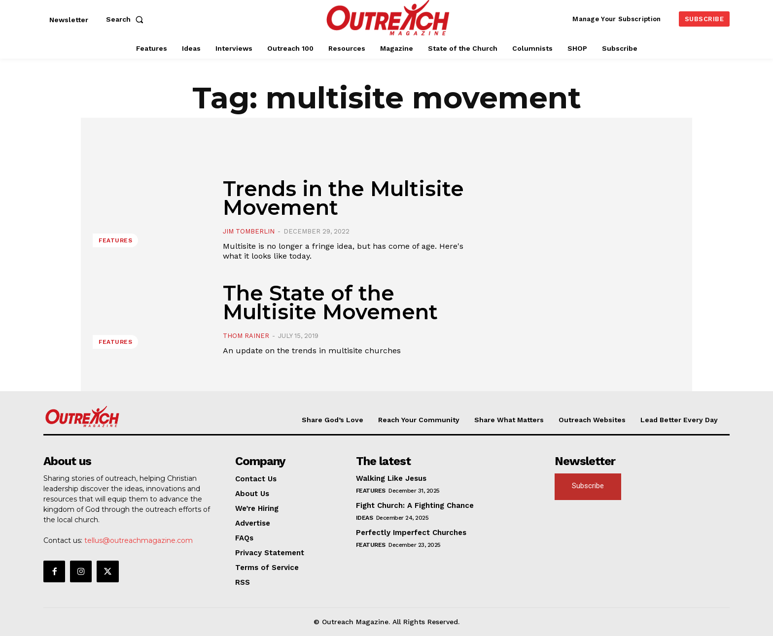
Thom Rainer (246, 335)
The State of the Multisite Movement (330, 302)
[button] (126, 19)
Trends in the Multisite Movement (343, 198)
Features (115, 240)
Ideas (364, 517)
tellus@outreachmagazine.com (138, 540)
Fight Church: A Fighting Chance (415, 505)
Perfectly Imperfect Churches (411, 532)
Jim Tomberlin (249, 231)
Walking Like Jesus (391, 478)
